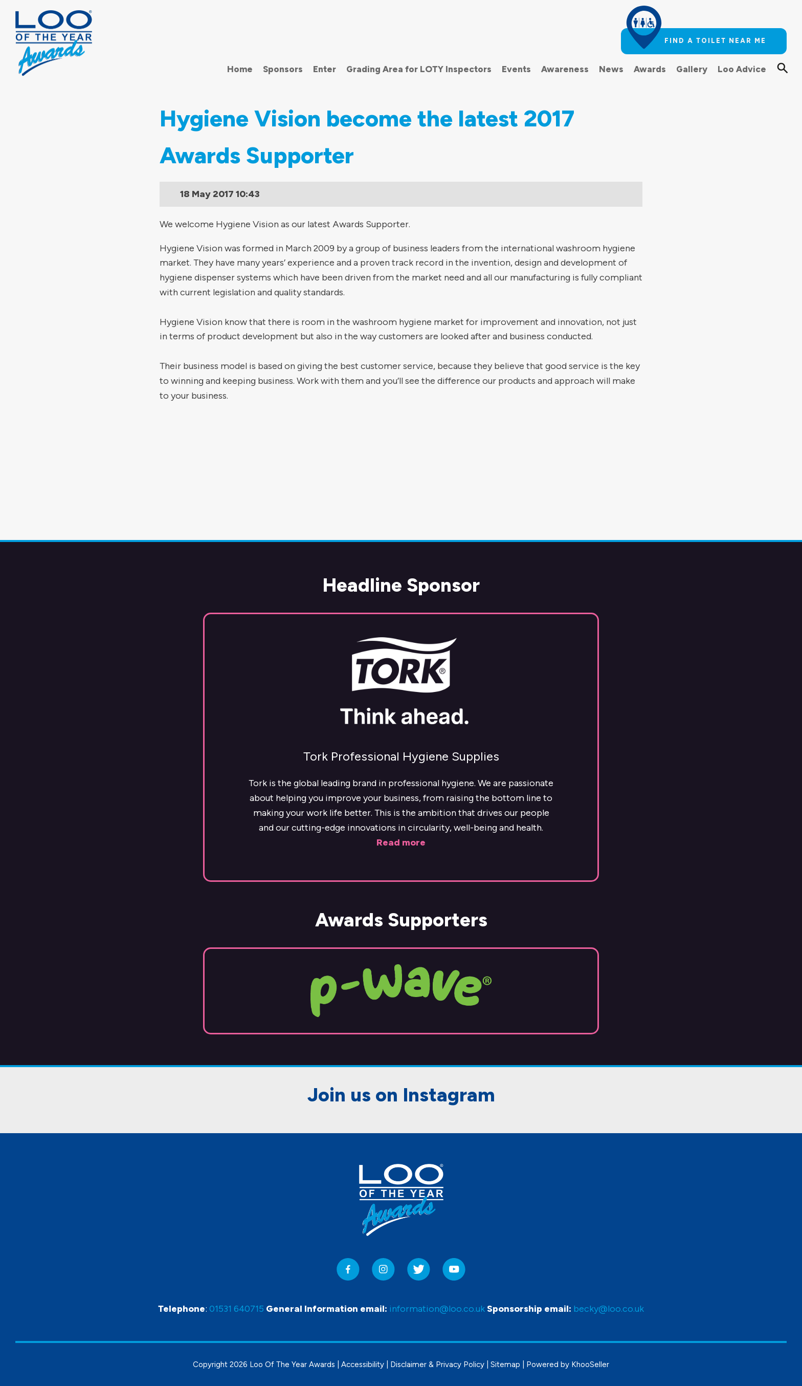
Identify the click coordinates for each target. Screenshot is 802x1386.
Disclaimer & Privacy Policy (437, 1364)
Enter (324, 69)
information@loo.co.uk (437, 1308)
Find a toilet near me (715, 41)
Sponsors (283, 69)
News (611, 69)
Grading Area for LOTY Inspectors (419, 69)
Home (240, 69)
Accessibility (362, 1364)
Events (516, 69)
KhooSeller (590, 1364)
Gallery (691, 69)
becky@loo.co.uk (608, 1308)
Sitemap (505, 1364)
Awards (650, 69)
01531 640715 (236, 1308)
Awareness (565, 69)
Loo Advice (742, 69)
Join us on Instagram (401, 1006)
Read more (401, 754)
